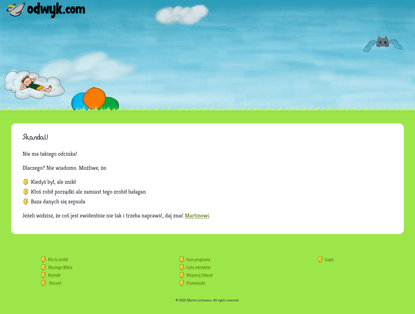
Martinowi (197, 215)
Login (329, 259)
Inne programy (198, 259)
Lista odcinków (198, 267)
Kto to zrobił (58, 259)
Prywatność (195, 282)
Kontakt (54, 275)
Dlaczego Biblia (60, 267)
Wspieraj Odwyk (199, 275)
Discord (55, 282)
